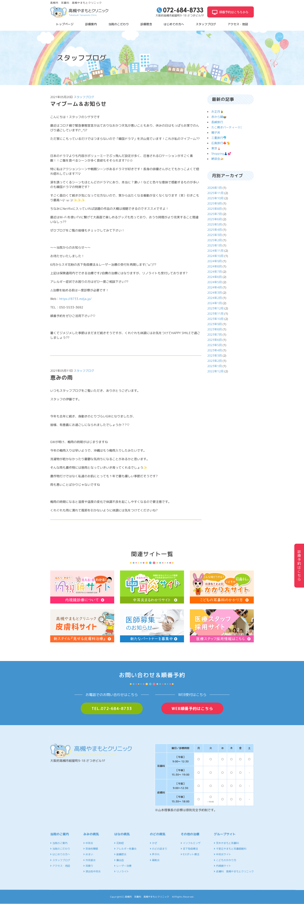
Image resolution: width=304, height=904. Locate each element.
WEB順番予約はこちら (192, 708)
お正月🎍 (217, 112)
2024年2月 (214, 298)
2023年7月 (214, 335)
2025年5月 (214, 224)
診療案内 (91, 24)
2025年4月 (214, 230)
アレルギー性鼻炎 (125, 848)
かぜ (153, 843)
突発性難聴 (90, 848)
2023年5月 (214, 345)
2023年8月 (214, 329)
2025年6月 (214, 219)
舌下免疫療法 (189, 848)
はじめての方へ (174, 24)
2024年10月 (215, 256)
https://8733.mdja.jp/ (75, 299)
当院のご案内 (58, 843)
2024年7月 (214, 272)
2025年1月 (214, 245)
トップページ (64, 24)
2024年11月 (215, 251)
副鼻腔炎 (120, 854)
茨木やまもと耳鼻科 (226, 843)
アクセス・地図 (238, 24)
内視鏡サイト (222, 865)
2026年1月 (214, 188)
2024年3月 (214, 293)
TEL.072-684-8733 (112, 708)
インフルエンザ (190, 843)
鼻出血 (119, 860)
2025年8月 (214, 209)
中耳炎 (88, 843)
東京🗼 (216, 148)
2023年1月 (214, 366)
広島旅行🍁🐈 (220, 143)
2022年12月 (215, 371)
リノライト (121, 871)
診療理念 (146, 24)
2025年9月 (214, 203)
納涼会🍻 (217, 159)
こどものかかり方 (225, 860)
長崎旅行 (217, 122)
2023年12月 (215, 308)
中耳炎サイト (222, 854)
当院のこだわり (118, 24)
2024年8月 (214, 266)
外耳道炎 (89, 860)
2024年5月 (214, 282)
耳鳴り (88, 865)
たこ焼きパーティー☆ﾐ (226, 127)
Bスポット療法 (190, 854)
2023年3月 (214, 356)
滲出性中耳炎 (92, 871)
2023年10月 (215, 319)
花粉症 (119, 843)
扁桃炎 (155, 860)
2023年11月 (215, 314)
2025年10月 (215, 198)
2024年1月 (214, 303)
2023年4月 (214, 350)
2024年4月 (214, 287)
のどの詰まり (158, 848)
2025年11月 (215, 193)
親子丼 (215, 133)
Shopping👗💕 (221, 154)
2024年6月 (214, 277)
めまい (88, 854)
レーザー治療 (122, 865)
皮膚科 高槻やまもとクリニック (234, 871)
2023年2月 (214, 361)
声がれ (155, 854)
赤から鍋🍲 (219, 117)
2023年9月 (214, 324)
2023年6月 (214, 340)
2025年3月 (214, 235)
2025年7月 (214, 214)
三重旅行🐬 (219, 138)
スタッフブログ (206, 24)
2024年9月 (214, 261)
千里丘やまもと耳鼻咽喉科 (230, 848)
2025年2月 (214, 240)
